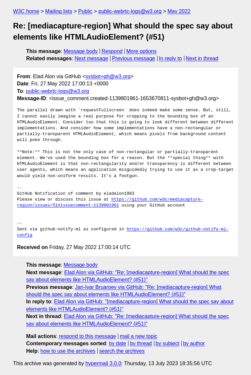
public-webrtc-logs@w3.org (129, 11)
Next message (91, 58)
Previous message (133, 58)
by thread (141, 343)
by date (117, 343)
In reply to (170, 58)
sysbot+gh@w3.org (107, 76)
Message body (81, 51)
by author (194, 343)
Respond (112, 51)
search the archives (122, 351)
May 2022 (179, 11)
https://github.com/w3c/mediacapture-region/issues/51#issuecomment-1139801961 (110, 202)
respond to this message (87, 336)
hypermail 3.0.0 (103, 363)
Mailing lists (58, 11)
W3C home (26, 11)
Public (85, 11)
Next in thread (202, 58)
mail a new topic (139, 336)
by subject (167, 343)
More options (141, 51)
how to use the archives (68, 351)
